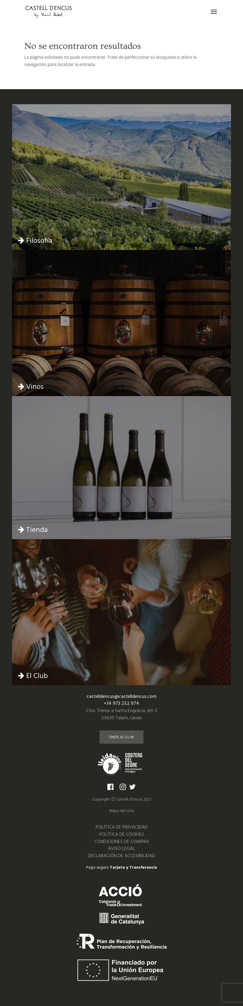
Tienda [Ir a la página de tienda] (33, 529)
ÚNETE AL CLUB (121, 736)
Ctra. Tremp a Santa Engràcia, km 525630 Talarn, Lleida (121, 714)
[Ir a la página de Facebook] (110, 787)
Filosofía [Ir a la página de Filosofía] (35, 240)
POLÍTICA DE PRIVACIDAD (122, 826)
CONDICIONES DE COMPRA (121, 841)
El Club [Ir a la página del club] (33, 675)
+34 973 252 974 (121, 703)
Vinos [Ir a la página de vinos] (31, 386)
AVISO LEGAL (121, 848)
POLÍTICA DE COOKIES (121, 834)
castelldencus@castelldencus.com (121, 696)
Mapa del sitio (121, 811)
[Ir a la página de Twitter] (134, 787)
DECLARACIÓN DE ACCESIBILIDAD (121, 855)
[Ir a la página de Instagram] (123, 787)
